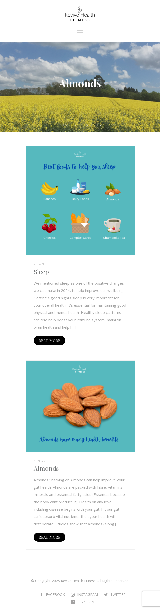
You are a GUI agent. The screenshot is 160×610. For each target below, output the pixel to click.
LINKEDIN (85, 601)
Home (64, 125)
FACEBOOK (55, 594)
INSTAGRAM (87, 594)
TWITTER (118, 594)
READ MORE (49, 340)
